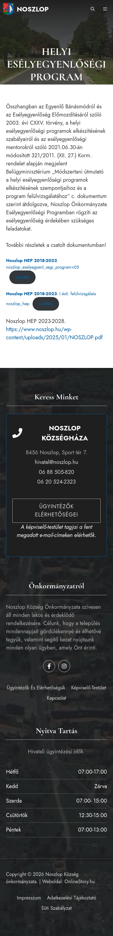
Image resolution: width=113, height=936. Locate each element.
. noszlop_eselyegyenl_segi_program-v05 (42, 263)
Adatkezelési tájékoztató (71, 897)
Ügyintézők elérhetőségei (56, 511)
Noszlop (33, 9)
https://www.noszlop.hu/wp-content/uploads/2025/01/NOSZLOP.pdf (54, 333)
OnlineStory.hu (79, 881)
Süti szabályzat (56, 908)
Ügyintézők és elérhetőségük (36, 687)
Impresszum (29, 897)
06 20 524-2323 (56, 482)
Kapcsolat (56, 698)
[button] (92, 9)
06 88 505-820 (56, 472)
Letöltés (22, 277)
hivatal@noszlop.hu (56, 462)
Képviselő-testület (88, 687)
